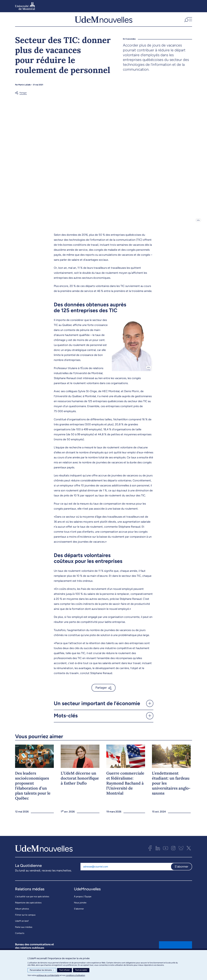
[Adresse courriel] (125, 872)
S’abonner (79, 914)
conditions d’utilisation (75, 975)
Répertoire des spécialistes (28, 908)
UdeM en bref (22, 926)
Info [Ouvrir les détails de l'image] (198, 226)
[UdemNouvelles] (103, 22)
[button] (187, 22)
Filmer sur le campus (25, 920)
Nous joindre (80, 908)
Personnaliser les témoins (42, 970)
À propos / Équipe (82, 902)
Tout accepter (81, 970)
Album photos (22, 914)
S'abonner (181, 872)
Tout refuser (64, 970)
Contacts (19, 938)
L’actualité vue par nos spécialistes (32, 902)
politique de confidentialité (48, 975)
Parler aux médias (23, 932)
